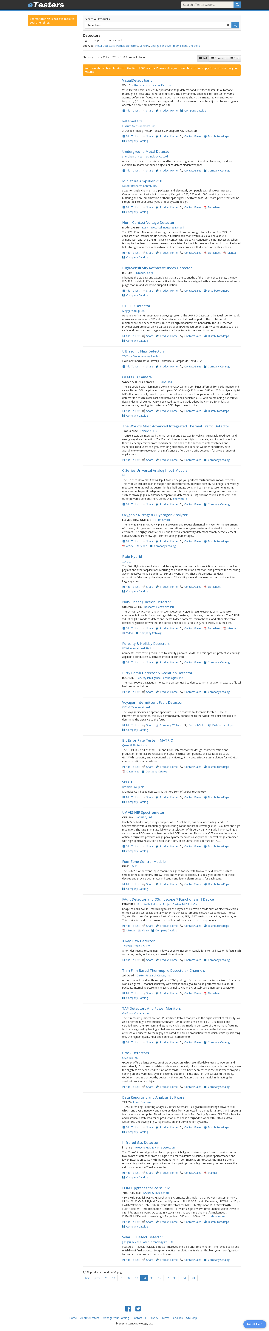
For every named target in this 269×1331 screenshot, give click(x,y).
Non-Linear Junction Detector (146, 602)
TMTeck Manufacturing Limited (141, 356)
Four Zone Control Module (144, 861)
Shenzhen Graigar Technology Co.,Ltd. (145, 156)
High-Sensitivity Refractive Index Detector (157, 268)
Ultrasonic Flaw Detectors (143, 351)
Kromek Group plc (133, 787)
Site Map (191, 1318)
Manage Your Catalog (116, 1318)
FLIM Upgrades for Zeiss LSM (146, 1188)
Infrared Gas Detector (140, 1142)
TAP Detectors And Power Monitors (151, 1008)
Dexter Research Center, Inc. (139, 186)
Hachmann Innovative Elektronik (153, 85)
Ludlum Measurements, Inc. (139, 126)
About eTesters (89, 1318)
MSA (134, 866)
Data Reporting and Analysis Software (153, 1097)
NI (123, 475)
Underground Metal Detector (146, 151)
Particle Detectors (127, 45)
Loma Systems (142, 1102)
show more (180, 498)
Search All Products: (97, 19)
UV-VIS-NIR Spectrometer (143, 812)
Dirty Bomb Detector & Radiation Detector (157, 673)
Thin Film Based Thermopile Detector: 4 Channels (163, 970)
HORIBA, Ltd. (164, 382)
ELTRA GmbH (161, 520)
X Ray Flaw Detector (138, 941)
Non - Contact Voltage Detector (148, 222)
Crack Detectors (135, 1053)
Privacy (153, 1318)
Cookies (178, 1318)
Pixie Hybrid (132, 556)
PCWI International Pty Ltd (138, 648)
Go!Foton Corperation (135, 1013)
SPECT (127, 782)
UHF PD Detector (136, 306)
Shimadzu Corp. (144, 273)
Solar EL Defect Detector (142, 1237)
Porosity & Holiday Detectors (146, 643)
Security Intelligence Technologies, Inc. (160, 678)
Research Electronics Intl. (159, 607)
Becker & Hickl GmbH (156, 1193)
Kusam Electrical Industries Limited (163, 227)
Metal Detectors (105, 45)
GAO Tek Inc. (130, 1058)
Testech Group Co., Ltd (136, 946)
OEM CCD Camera (137, 377)
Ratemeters (132, 121)
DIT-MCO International (136, 707)
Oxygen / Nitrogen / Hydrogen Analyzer (155, 515)
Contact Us (139, 1318)
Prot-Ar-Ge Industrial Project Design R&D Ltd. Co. (167, 904)
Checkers (194, 45)
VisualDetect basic (137, 80)
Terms (165, 1318)
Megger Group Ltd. (133, 311)
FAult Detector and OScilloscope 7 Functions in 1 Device (168, 899)
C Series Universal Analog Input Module (155, 470)
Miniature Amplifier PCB (142, 181)
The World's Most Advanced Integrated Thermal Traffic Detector (175, 426)
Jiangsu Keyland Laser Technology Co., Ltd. (148, 1242)
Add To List (133, 110)
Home (73, 1318)
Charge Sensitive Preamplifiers (169, 45)
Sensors (144, 45)
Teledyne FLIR (148, 431)
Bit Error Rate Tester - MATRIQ (147, 740)
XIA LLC (127, 561)
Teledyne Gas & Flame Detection (154, 1147)
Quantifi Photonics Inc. (135, 745)
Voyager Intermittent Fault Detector (152, 702)
